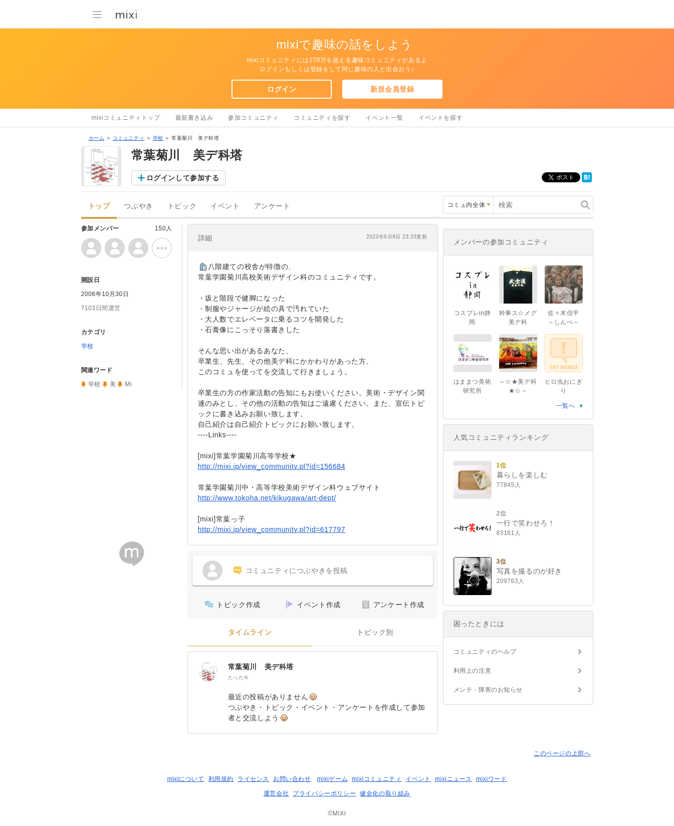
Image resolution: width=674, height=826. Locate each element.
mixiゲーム (332, 778)
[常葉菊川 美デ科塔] (208, 672)
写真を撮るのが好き (529, 571)
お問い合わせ (292, 778)
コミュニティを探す (322, 117)
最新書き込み (194, 117)
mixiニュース (453, 778)
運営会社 (276, 793)
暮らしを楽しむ (522, 475)
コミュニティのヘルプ (485, 651)
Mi (128, 384)
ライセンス (253, 778)
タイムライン (250, 632)
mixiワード (491, 778)
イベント (225, 206)
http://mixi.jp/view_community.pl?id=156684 (272, 466)
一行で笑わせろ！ (526, 523)
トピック (181, 206)
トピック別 (375, 632)
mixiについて (185, 778)
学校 (158, 138)
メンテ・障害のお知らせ (488, 689)
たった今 (238, 677)
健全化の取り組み (385, 793)
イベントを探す (440, 117)
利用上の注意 (473, 670)
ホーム (97, 138)
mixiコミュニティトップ (126, 117)
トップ (99, 206)
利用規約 (221, 778)
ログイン (281, 89)
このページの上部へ (562, 753)
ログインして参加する (182, 178)
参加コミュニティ (253, 117)
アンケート (272, 206)
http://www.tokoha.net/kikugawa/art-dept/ (267, 498)
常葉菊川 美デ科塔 (261, 667)
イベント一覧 (384, 117)
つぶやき (138, 206)
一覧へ (565, 405)
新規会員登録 (392, 89)
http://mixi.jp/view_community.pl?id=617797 (272, 529)
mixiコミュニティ (376, 778)
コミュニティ (129, 138)
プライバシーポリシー (324, 793)
